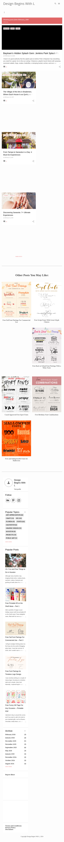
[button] (60, 67)
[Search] (55, 3)
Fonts (14, 12)
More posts (18, 256)
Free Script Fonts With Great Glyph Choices (46, 321)
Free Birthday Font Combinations (46, 415)
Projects (9, 535)
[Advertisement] (18, 118)
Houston (9, 531)
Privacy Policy (10, 828)
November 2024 (10, 757)
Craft (8, 518)
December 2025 (10, 741)
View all (5, 22)
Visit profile (17, 489)
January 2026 (10, 738)
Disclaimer (9, 829)
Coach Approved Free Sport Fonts (16, 415)
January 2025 (10, 754)
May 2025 (8, 751)
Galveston (10, 525)
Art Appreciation (13, 515)
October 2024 (10, 760)
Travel (41, 12)
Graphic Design (12, 528)
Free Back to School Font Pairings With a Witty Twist (46, 367)
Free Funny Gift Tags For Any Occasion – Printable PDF (14, 708)
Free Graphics (28, 12)
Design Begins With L (19, 3)
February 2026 (10, 734)
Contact (52, 12)
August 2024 (9, 764)
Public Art (10, 538)
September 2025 (11, 747)
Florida (9, 521)
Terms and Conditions (13, 826)
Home (5, 12)
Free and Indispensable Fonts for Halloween (16, 460)
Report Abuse (10, 775)
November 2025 (10, 744)
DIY (17, 518)
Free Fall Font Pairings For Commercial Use (16, 321)
